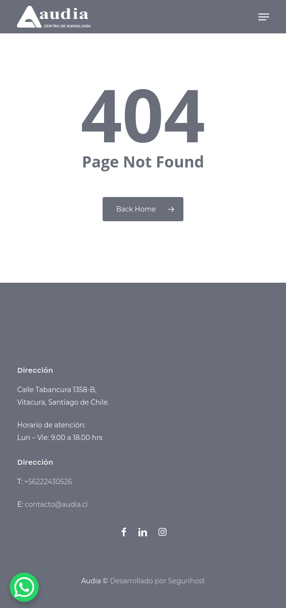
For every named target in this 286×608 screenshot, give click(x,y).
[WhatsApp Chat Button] (24, 587)
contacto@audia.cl (56, 504)
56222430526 (50, 481)
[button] (263, 17)
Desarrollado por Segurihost (157, 581)
